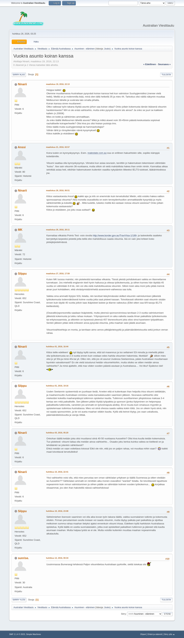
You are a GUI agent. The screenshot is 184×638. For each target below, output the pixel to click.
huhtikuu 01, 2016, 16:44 (57, 346)
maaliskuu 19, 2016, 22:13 (58, 84)
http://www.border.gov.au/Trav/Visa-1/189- (115, 235)
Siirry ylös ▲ (169, 634)
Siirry (123, 614)
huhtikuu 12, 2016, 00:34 (57, 558)
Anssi (22, 147)
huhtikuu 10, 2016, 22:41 (57, 472)
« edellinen (149, 64)
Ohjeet (143, 634)
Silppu (22, 273)
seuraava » (164, 64)
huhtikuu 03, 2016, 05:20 (57, 433)
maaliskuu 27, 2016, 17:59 (58, 273)
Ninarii (22, 84)
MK (20, 229)
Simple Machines (33, 634)
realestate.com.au (97, 153)
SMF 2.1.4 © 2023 (17, 634)
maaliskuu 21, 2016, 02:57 (58, 147)
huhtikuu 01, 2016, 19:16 (57, 386)
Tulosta (166, 75)
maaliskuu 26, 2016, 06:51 (58, 190)
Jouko (107, 48)
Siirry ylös (19, 600)
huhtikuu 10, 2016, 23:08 (57, 511)
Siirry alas (19, 75)
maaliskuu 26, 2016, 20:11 (58, 230)
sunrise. (23, 558)
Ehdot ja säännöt (155, 634)
